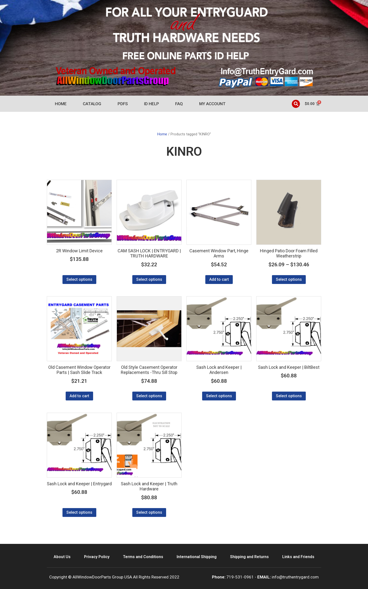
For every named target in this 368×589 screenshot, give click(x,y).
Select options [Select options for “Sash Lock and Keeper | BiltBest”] (289, 396)
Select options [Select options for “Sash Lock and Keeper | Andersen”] (219, 396)
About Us (62, 556)
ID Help (151, 103)
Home (61, 103)
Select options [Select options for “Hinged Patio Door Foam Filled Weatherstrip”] (289, 279)
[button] (296, 104)
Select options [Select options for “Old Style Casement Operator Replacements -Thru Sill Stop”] (149, 396)
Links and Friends (298, 556)
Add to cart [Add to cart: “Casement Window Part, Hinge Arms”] (219, 279)
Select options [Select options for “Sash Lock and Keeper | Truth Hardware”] (149, 512)
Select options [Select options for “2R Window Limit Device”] (79, 279)
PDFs (123, 103)
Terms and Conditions (143, 556)
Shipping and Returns (249, 556)
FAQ (179, 103)
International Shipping (197, 556)
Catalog (92, 103)
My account (212, 103)
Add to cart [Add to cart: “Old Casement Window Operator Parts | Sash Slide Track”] (79, 396)
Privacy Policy (97, 556)
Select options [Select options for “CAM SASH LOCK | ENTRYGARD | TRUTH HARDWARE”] (149, 279)
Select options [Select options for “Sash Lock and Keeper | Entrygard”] (79, 512)
